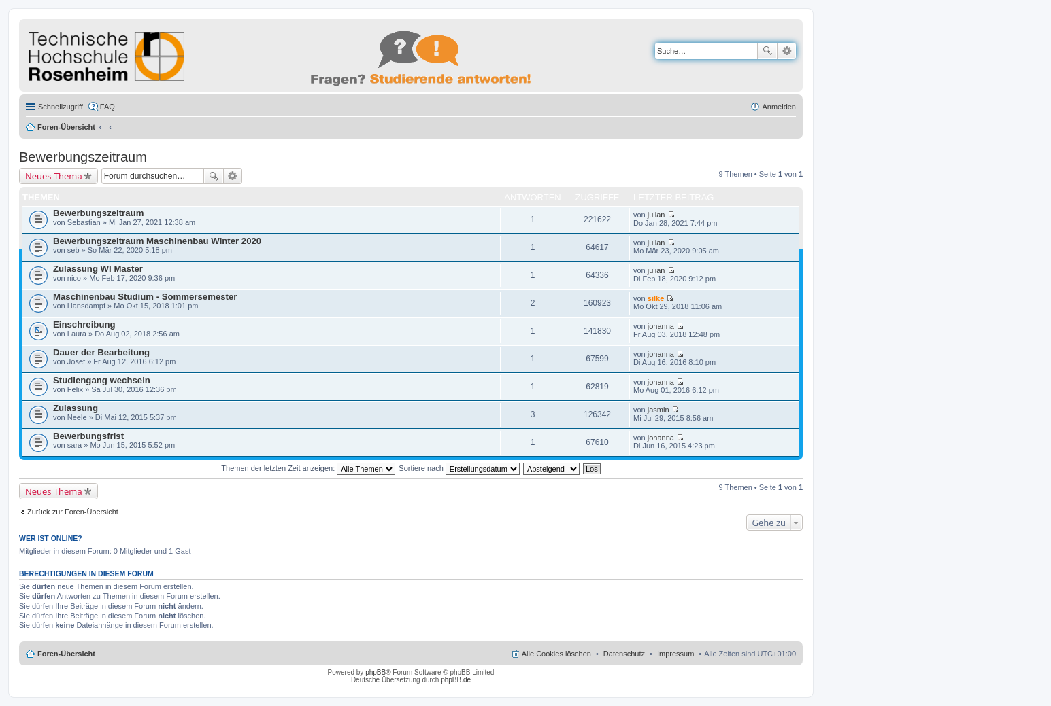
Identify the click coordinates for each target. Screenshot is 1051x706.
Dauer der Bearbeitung (101, 352)
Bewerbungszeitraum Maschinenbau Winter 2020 (157, 241)
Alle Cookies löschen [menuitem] (556, 654)
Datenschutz (624, 654)
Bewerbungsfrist (88, 436)
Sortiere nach (459, 468)
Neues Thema (53, 176)
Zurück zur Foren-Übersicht (72, 512)
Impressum (675, 654)
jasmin (658, 410)
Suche (767, 51)
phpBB (375, 672)
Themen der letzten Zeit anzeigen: (308, 468)
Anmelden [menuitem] (779, 107)
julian (656, 215)
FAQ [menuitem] (107, 107)
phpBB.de (456, 680)
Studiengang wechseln (101, 380)
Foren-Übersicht (66, 127)
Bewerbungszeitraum (83, 156)
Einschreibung (84, 324)
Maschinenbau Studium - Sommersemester (145, 297)
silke (656, 298)
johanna (661, 326)
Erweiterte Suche (787, 51)
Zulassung (75, 408)
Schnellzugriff (60, 107)
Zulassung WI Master (98, 269)
